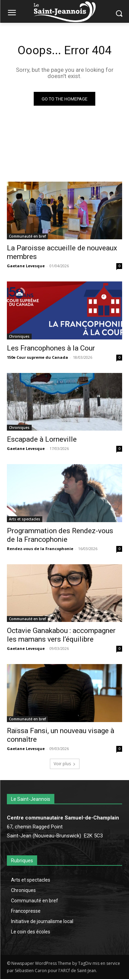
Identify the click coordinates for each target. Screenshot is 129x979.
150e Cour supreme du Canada (37, 357)
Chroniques (19, 336)
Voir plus (65, 764)
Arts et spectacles (24, 519)
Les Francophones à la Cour (51, 348)
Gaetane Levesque (26, 265)
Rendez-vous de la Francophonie (40, 548)
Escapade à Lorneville (42, 439)
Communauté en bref (27, 236)
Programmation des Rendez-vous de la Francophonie (60, 535)
